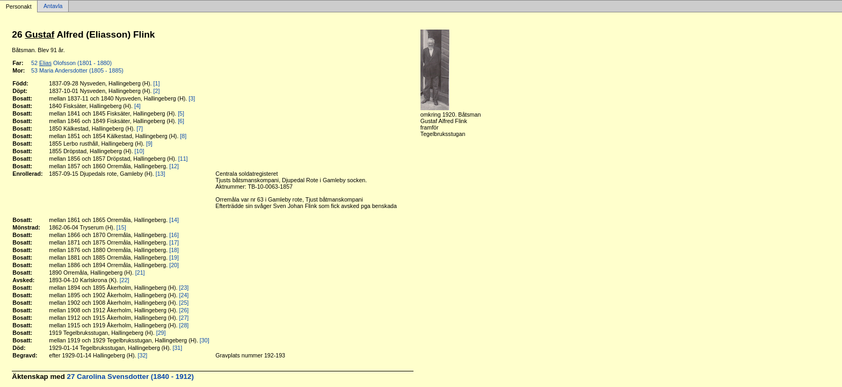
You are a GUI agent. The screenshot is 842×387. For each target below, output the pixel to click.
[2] (157, 91)
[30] (204, 340)
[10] (139, 151)
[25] (184, 302)
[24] (184, 295)
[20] (174, 265)
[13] (160, 173)
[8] (183, 136)
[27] (184, 317)
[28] (184, 325)
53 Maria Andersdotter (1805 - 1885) (77, 70)
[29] (161, 332)
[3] (191, 98)
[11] (183, 158)
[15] (121, 227)
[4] (137, 106)
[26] (184, 310)
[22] (124, 280)
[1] (157, 83)
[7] (139, 128)
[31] (177, 348)
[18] (174, 250)
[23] (184, 287)
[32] (143, 355)
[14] (174, 220)
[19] (174, 257)
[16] (174, 235)
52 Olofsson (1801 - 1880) (71, 63)
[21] (140, 272)
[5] (181, 113)
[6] (181, 121)
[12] (174, 166)
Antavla (53, 6)
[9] (149, 143)
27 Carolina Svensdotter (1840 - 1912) (130, 376)
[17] (174, 242)
